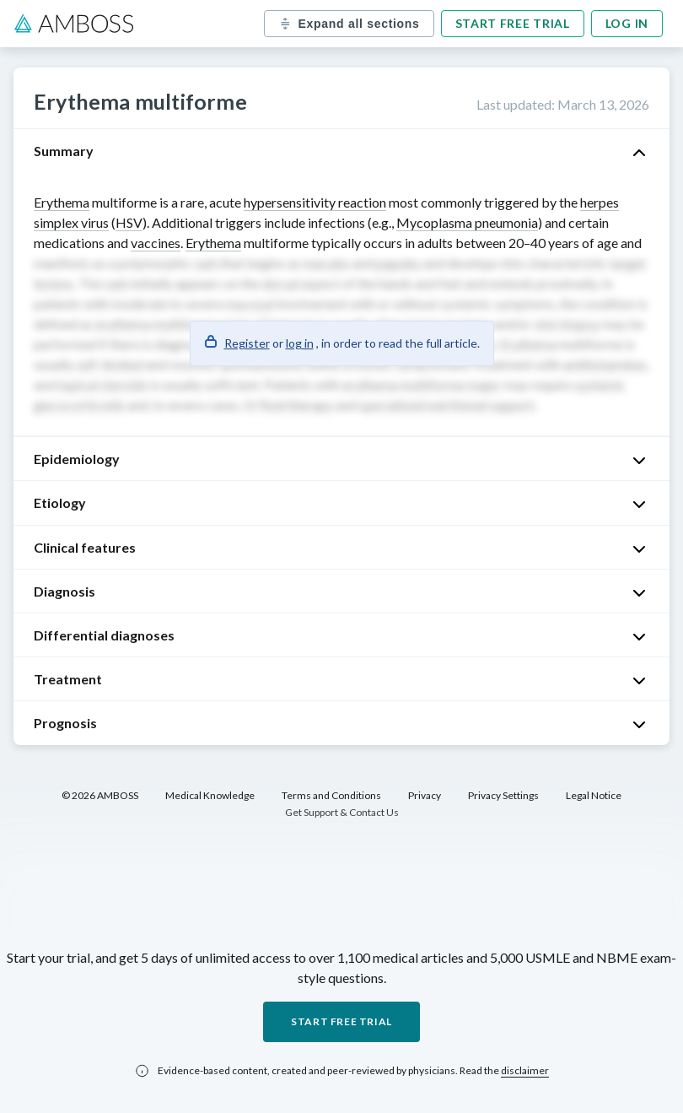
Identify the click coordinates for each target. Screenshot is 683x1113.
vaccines (155, 243)
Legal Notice (593, 795)
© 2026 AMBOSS (100, 795)
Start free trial (512, 23)
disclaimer (525, 1070)
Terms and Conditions (331, 795)
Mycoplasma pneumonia (467, 222)
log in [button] (300, 343)
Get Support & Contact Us (342, 812)
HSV (129, 222)
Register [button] (247, 343)
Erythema (61, 202)
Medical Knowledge (210, 795)
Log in (626, 23)
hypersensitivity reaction (315, 202)
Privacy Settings (503, 795)
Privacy (424, 795)
